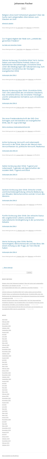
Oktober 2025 (5, 328)
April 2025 (4, 341)
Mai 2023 (4, 387)
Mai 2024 (4, 362)
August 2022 (5, 402)
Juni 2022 (4, 407)
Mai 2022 (4, 409)
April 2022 (4, 411)
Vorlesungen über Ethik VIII (10, 151)
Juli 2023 (4, 383)
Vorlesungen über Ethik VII (9, 174)
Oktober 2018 (5, 438)
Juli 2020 (4, 421)
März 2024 (5, 366)
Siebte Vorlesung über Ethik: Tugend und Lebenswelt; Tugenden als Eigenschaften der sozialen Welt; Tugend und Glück (21, 168)
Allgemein (29, 28)
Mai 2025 (4, 339)
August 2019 (5, 432)
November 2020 (6, 419)
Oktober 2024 (5, 353)
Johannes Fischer (23, 3)
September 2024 (6, 356)
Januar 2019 (5, 436)
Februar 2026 (5, 321)
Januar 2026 (5, 324)
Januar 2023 (5, 396)
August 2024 (5, 358)
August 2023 (5, 381)
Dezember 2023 (6, 373)
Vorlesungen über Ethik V (9, 226)
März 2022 (5, 413)
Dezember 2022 (6, 398)
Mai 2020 (4, 424)
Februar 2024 (5, 368)
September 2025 (6, 330)
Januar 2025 (5, 347)
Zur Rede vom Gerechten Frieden (11, 45)
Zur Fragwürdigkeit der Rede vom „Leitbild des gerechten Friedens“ (21, 39)
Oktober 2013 (5, 445)
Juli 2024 (4, 360)
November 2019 (6, 430)
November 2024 (6, 351)
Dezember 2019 (6, 428)
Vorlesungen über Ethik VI (9, 200)
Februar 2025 (5, 345)
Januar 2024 (5, 370)
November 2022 (6, 400)
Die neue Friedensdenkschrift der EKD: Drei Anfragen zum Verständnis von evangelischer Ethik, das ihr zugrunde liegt (21, 120)
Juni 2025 (4, 336)
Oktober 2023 (5, 377)
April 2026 (4, 319)
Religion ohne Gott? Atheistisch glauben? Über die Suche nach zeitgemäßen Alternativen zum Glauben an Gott (23, 17)
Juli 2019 (4, 434)
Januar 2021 (5, 417)
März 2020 (5, 426)
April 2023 (4, 390)
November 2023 (6, 375)
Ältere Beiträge (7, 267)
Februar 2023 (5, 394)
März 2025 (5, 343)
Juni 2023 (4, 385)
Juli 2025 (4, 334)
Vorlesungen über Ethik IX (9, 103)
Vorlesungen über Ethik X (9, 75)
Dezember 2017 (6, 441)
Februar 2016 (5, 443)
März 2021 (5, 415)
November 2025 (6, 326)
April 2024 (4, 364)
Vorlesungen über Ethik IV (9, 252)
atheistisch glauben (7, 23)
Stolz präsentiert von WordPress (10, 456)
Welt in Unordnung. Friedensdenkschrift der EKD (16, 127)
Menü (23, 8)
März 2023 (5, 392)
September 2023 (6, 379)
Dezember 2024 (6, 349)
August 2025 (5, 332)
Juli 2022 (4, 404)
